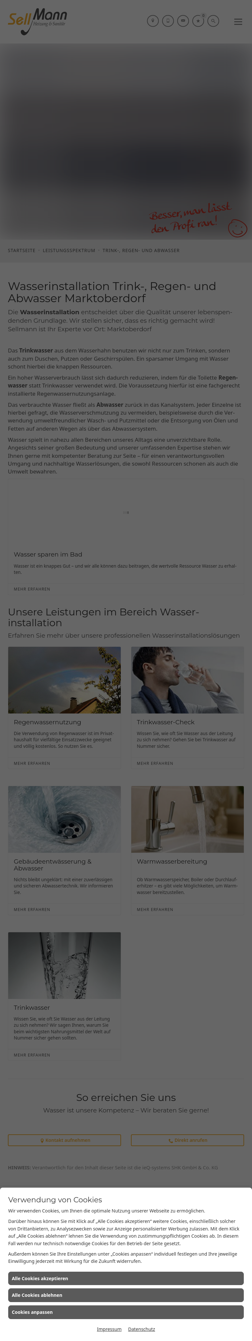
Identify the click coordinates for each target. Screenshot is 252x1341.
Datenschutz (141, 1329)
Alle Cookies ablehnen (37, 1295)
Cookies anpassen (32, 1312)
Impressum (109, 1329)
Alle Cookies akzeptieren (40, 1278)
